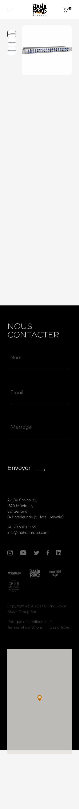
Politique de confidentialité (29, 632)
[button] (39, 709)
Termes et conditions (25, 638)
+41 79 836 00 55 (21, 538)
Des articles (60, 638)
